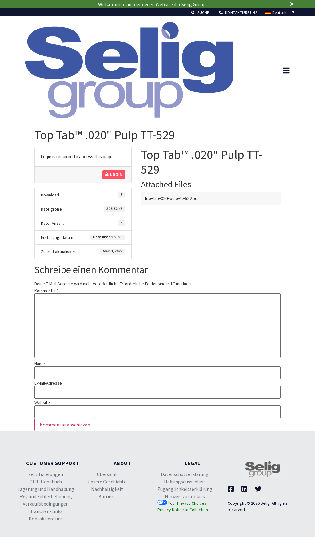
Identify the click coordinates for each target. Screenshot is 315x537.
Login (113, 174)
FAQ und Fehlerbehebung (45, 496)
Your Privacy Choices (182, 503)
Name (39, 363)
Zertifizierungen (45, 474)
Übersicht (107, 474)
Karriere (107, 496)
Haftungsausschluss (184, 481)
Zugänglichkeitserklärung (185, 489)
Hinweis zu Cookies (185, 496)
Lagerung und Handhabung (46, 489)
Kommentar (46, 291)
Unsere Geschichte (106, 481)
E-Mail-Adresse (48, 383)
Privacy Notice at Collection (183, 509)
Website (42, 402)
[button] (200, 12)
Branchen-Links (45, 511)
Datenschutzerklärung (185, 474)
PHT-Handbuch (46, 481)
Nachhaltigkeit (107, 489)
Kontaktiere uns (46, 518)
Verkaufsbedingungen (46, 504)
